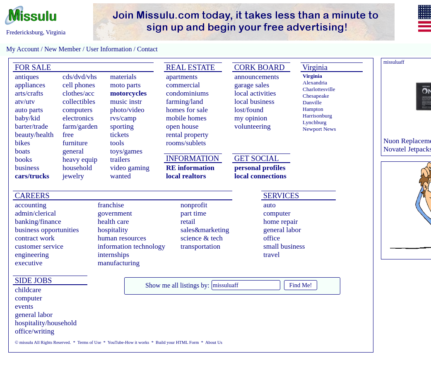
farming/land (184, 102)
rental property (187, 135)
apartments (181, 77)
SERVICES (280, 195)
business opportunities (47, 230)
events (24, 306)
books (23, 159)
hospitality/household (46, 323)
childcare (28, 290)
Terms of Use (89, 342)
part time (193, 213)
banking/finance (38, 222)
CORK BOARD (258, 67)
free (68, 135)
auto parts (29, 110)
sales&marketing (205, 230)
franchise (111, 205)
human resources (122, 238)
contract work (35, 238)
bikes (22, 143)
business (27, 168)
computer (276, 213)
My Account (22, 49)
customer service (39, 246)
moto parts (125, 85)
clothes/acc (78, 93)
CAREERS (31, 195)
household (77, 168)
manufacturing (119, 263)
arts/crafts (29, 93)
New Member (62, 49)
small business (284, 246)
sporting (122, 126)
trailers (120, 159)
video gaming (129, 168)
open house (182, 126)
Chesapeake (316, 96)
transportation (200, 246)
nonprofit (194, 205)
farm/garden (80, 126)
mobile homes (186, 118)
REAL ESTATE (189, 67)
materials (123, 77)
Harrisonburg (317, 116)
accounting (30, 205)
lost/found (248, 110)
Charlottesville (319, 89)
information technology (131, 246)
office (271, 238)
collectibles (79, 102)
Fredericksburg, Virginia (35, 32)
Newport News (319, 129)
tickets (119, 135)
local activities (255, 93)
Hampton (313, 109)
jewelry (73, 176)
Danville (312, 102)
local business (254, 102)
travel (271, 255)
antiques (27, 77)
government (115, 213)
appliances (30, 85)
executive (28, 263)
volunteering (252, 126)
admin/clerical (35, 213)
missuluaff (393, 62)
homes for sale (187, 110)
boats (22, 151)
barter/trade (31, 126)
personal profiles (259, 168)
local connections (260, 176)
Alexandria (315, 82)
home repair (280, 222)
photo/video (127, 110)
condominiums (187, 93)
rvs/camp (123, 118)
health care (113, 222)
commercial (183, 85)
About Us (213, 342)
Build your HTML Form (177, 342)
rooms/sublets (186, 143)
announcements (256, 77)
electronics (78, 118)
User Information (109, 49)
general (73, 151)
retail (188, 222)
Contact (146, 49)
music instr (126, 102)
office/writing (34, 331)
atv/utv (25, 102)
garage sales (251, 85)
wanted (120, 176)
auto (269, 205)
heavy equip (80, 159)
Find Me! (300, 285)
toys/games (126, 151)
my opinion (250, 118)
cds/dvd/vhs (80, 77)
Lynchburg (315, 122)
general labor (282, 230)
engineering (32, 255)
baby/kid (27, 118)
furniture (75, 143)
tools (117, 143)
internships (113, 255)
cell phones (79, 85)
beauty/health (34, 135)
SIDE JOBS (32, 280)
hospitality (113, 230)
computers (77, 110)
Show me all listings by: (177, 285)
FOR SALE (32, 67)
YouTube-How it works (128, 342)
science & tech (202, 238)
